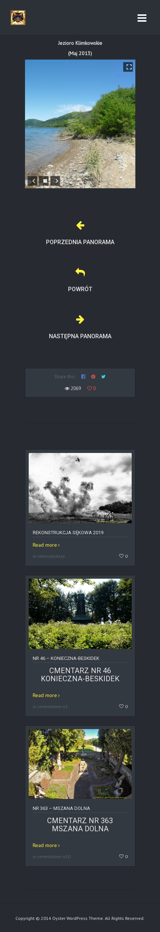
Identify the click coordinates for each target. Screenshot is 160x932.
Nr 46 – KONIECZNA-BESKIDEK (66, 658)
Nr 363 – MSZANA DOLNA (61, 808)
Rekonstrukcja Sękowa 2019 (68, 532)
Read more (45, 545)
